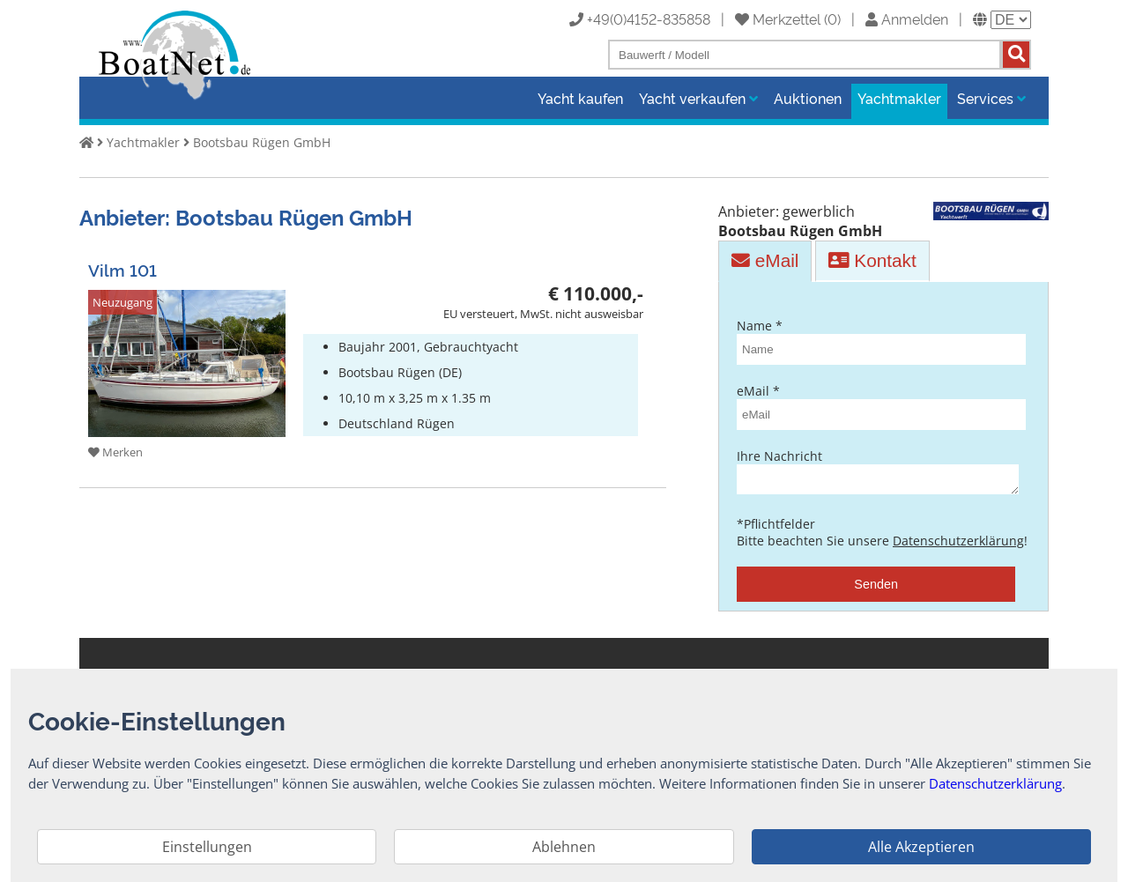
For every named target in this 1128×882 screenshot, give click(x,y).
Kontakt (872, 255)
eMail (764, 255)
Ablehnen (564, 846)
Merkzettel (777, 18)
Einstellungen (207, 846)
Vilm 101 (122, 264)
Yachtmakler (899, 97)
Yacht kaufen (580, 97)
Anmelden (906, 18)
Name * (876, 335)
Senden (876, 584)
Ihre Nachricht (876, 468)
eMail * (876, 401)
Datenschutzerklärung (958, 540)
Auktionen (808, 97)
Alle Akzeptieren (921, 846)
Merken (115, 448)
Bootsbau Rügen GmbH (261, 142)
